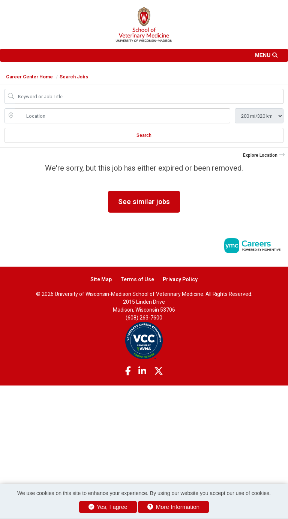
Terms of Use (137, 279)
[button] (144, 55)
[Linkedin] (142, 371)
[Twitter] (158, 371)
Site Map (101, 279)
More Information (173, 507)
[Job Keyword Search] (149, 96)
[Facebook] (128, 371)
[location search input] (122, 115)
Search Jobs (74, 77)
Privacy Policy (180, 279)
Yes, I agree (108, 507)
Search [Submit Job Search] (144, 135)
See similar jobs (144, 202)
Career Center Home (29, 77)
